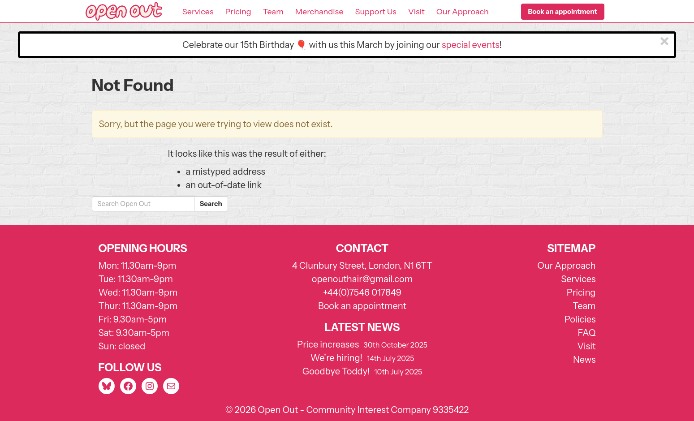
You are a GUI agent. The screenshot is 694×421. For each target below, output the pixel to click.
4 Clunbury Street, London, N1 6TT (362, 265)
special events (471, 44)
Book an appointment (362, 306)
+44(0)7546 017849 (362, 292)
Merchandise (319, 12)
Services (198, 12)
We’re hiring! (336, 357)
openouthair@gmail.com (362, 279)
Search (211, 203)
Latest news (362, 327)
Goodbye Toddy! (336, 371)
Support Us (376, 12)
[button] (562, 12)
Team (273, 12)
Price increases (328, 344)
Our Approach (462, 12)
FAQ (587, 332)
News (584, 359)
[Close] (664, 42)
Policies (580, 319)
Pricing (238, 12)
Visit (416, 12)
